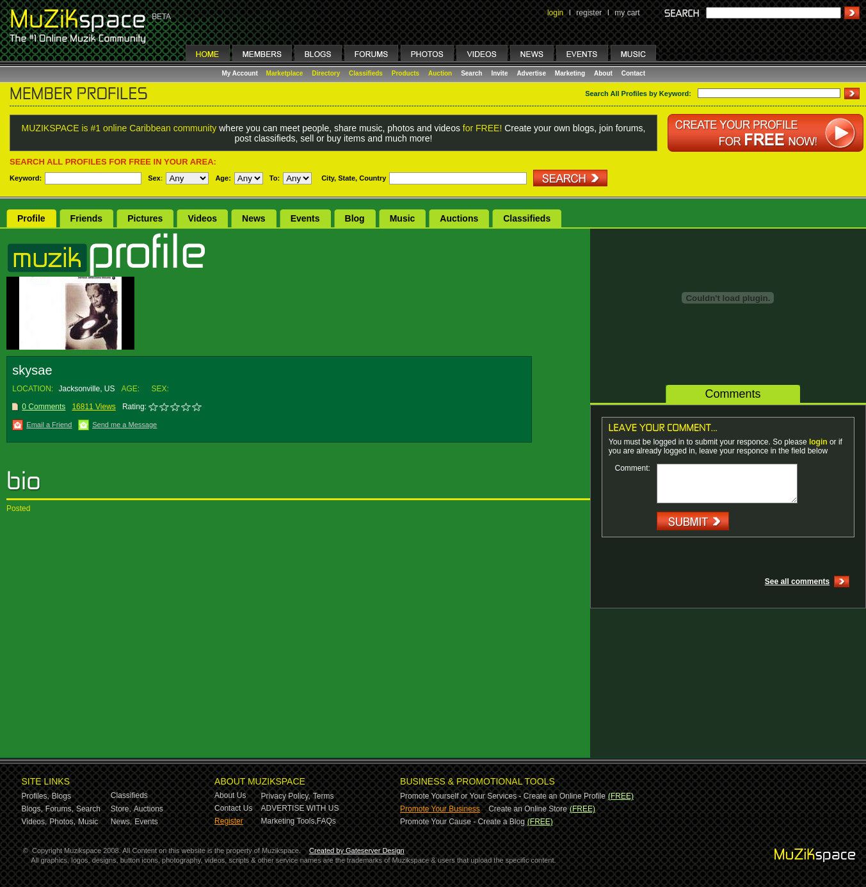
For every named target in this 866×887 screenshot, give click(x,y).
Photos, (62, 821)
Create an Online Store (527, 808)
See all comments (797, 581)
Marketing (570, 73)
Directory (326, 73)
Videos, (34, 821)
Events (305, 218)
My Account (241, 73)
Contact (633, 73)
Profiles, (35, 796)
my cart (626, 12)
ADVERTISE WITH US (300, 808)
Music (402, 218)
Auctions (459, 218)
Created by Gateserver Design (357, 850)
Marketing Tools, (289, 821)
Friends (86, 218)
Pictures (145, 218)
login (555, 12)
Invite (499, 73)
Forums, (59, 808)
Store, (121, 808)
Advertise (531, 73)
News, (121, 821)
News (254, 218)
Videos (202, 218)
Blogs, (32, 808)
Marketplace (284, 73)
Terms (323, 796)
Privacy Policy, (285, 796)
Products (405, 73)
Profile (31, 218)
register (589, 12)
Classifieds (366, 73)
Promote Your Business (440, 808)
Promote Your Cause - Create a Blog (462, 821)
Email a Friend (49, 424)
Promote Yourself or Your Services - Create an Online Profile (502, 796)
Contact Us (233, 808)
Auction (440, 73)
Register (228, 821)
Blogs (61, 796)
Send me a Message (124, 424)
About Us (230, 795)
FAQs (326, 821)
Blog (355, 218)
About (603, 73)
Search (471, 73)
